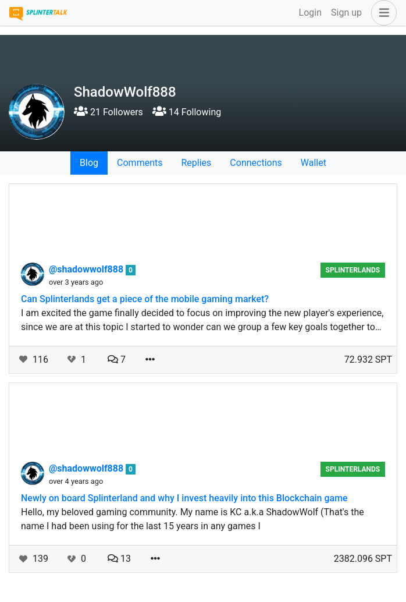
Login (310, 12)
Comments (139, 162)
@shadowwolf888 (87, 269)
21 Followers (108, 112)
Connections (256, 162)
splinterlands (353, 270)
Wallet (313, 162)
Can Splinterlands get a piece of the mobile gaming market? (145, 298)
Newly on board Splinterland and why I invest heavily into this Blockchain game (184, 498)
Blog (89, 162)
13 (119, 558)
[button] (381, 13)
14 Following (186, 112)
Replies (196, 162)
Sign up (346, 12)
